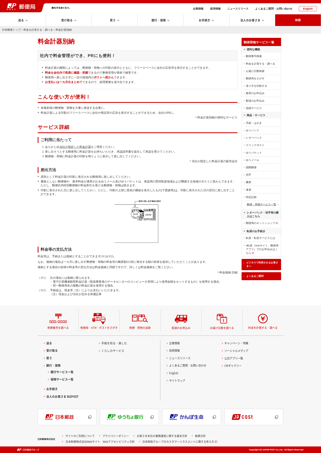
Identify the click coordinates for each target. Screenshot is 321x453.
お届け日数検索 (255, 71)
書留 (248, 182)
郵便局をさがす (255, 78)
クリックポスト (255, 145)
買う (49, 358)
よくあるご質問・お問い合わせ (273, 8)
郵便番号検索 (254, 56)
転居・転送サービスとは (260, 237)
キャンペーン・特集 (237, 343)
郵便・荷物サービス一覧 (261, 204)
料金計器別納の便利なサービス (217, 117)
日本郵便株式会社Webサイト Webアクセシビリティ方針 (100, 441)
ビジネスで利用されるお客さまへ (262, 264)
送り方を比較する (256, 85)
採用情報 (215, 8)
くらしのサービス (112, 350)
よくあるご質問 (254, 276)
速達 (248, 189)
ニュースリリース (238, 8)
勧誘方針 (200, 436)
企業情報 (198, 8)
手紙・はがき (254, 123)
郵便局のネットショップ (260, 223)
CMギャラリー (233, 365)
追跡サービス (254, 108)
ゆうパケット (254, 152)
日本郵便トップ (11, 29)
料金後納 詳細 (228, 272)
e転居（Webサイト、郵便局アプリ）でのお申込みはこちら (262, 249)
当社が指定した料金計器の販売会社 (214, 161)
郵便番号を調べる (58, 327)
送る (49, 343)
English (308, 8)
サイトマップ (177, 380)
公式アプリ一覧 (234, 358)
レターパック (254, 137)
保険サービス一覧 (62, 379)
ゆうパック (252, 130)
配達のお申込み (255, 100)
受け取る (52, 350)
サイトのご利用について (80, 436)
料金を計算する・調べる (38, 29)
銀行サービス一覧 (62, 372)
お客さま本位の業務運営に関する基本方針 (162, 436)
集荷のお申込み (255, 93)
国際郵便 (251, 167)
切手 (248, 174)
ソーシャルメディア (237, 350)
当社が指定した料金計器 (75, 146)
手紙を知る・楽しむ (114, 343)
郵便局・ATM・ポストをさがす (99, 327)
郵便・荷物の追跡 (140, 327)
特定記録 (251, 197)
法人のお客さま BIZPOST (62, 396)
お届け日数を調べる (222, 328)
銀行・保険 (53, 365)
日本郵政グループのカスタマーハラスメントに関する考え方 (178, 441)
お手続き (52, 389)
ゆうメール (252, 160)
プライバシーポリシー (115, 436)
